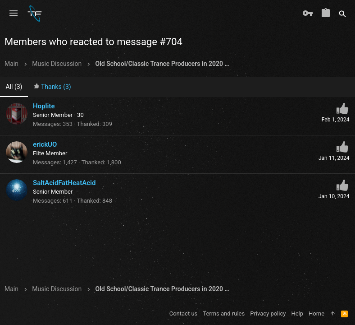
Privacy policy (268, 313)
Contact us (183, 313)
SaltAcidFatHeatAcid (64, 183)
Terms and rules (224, 313)
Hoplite (44, 106)
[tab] (52, 87)
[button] (14, 13)
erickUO (45, 144)
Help (297, 313)
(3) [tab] (14, 86)
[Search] (342, 13)
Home (316, 313)
